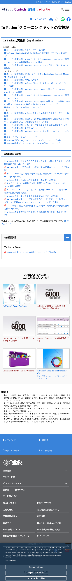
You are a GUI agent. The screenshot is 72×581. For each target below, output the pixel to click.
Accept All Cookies (36, 578)
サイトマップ (43, 536)
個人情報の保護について (48, 510)
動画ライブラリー (45, 503)
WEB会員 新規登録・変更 (48, 529)
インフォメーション (12, 483)
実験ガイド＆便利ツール (14, 490)
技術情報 (10, 237)
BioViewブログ (9, 503)
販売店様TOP (57, 2)
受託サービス (9, 477)
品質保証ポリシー (11, 516)
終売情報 (41, 516)
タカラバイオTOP (43, 2)
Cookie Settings (36, 567)
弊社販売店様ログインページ (16, 536)
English (68, 2)
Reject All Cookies (36, 573)
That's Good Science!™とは (49, 523)
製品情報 (7, 471)
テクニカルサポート (13, 450)
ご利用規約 (8, 510)
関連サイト (8, 523)
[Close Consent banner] (68, 546)
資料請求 (44, 440)
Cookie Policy (11, 561)
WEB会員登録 (46, 450)
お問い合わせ (10, 440)
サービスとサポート (12, 496)
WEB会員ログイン (11, 529)
